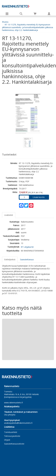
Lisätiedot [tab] (8, 215)
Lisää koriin (39, 197)
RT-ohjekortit (27, 247)
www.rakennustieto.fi (13, 402)
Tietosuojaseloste (12, 436)
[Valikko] (7, 13)
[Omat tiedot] (49, 13)
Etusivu (5, 22)
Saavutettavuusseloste (14, 443)
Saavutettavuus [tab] (27, 259)
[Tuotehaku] (21, 13)
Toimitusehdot (10, 432)
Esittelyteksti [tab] (9, 259)
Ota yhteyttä (9, 414)
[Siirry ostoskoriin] (35, 13)
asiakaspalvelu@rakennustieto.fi (18, 423)
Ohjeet (7, 440)
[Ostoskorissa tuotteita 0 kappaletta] (35, 14)
